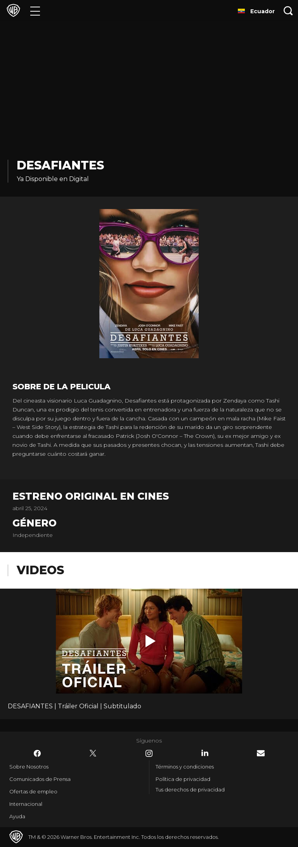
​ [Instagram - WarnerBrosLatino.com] (149, 753)
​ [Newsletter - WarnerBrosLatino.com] (260, 753)
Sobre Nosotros (29, 766)
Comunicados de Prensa (40, 779)
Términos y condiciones (185, 766)
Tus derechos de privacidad (190, 789)
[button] (151, 641)
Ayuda (17, 816)
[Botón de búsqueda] (288, 10)
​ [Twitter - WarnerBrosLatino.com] (93, 753)
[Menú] (35, 10)
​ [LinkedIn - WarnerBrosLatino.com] (205, 752)
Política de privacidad (183, 779)
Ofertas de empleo (33, 791)
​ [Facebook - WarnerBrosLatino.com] (37, 753)
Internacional (25, 804)
